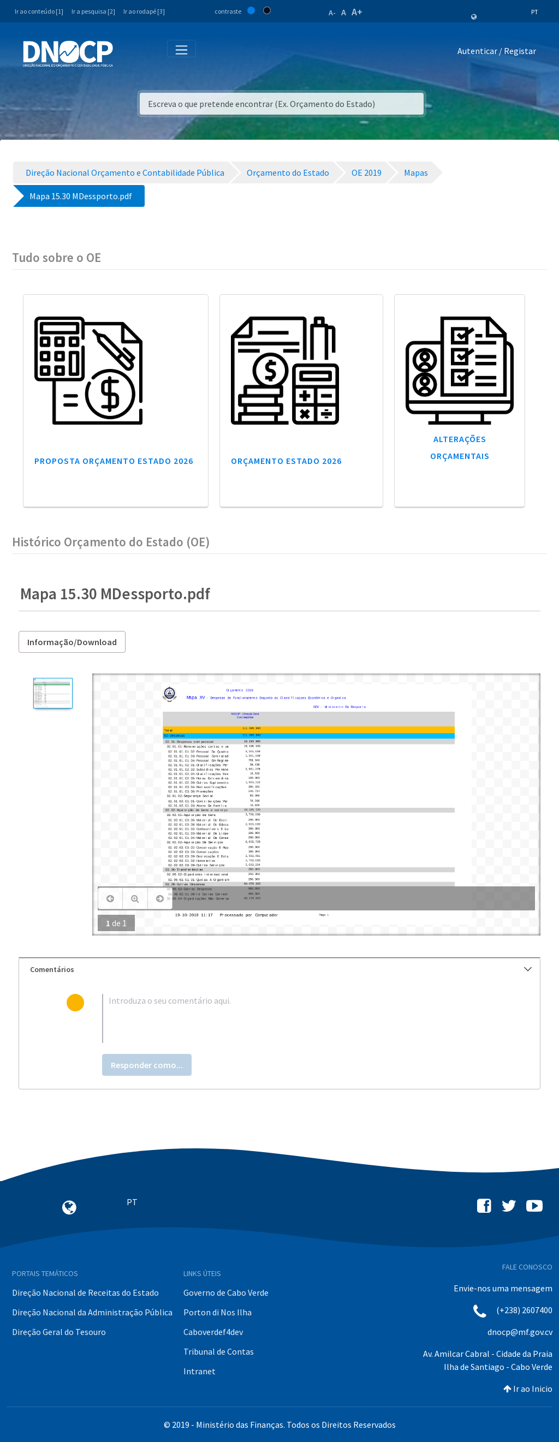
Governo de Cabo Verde (226, 1292)
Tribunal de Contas (218, 1351)
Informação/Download (72, 641)
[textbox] (297, 1018)
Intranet (199, 1371)
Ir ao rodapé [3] (144, 11)
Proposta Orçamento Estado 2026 (113, 460)
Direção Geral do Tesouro (59, 1331)
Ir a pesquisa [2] (93, 11)
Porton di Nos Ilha (217, 1312)
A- (332, 12)
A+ (357, 11)
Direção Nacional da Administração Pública (92, 1312)
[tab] (279, 969)
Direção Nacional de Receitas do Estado (85, 1292)
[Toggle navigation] (127, 53)
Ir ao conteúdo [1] (39, 11)
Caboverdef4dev (213, 1331)
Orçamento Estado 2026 (286, 460)
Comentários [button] (281, 969)
